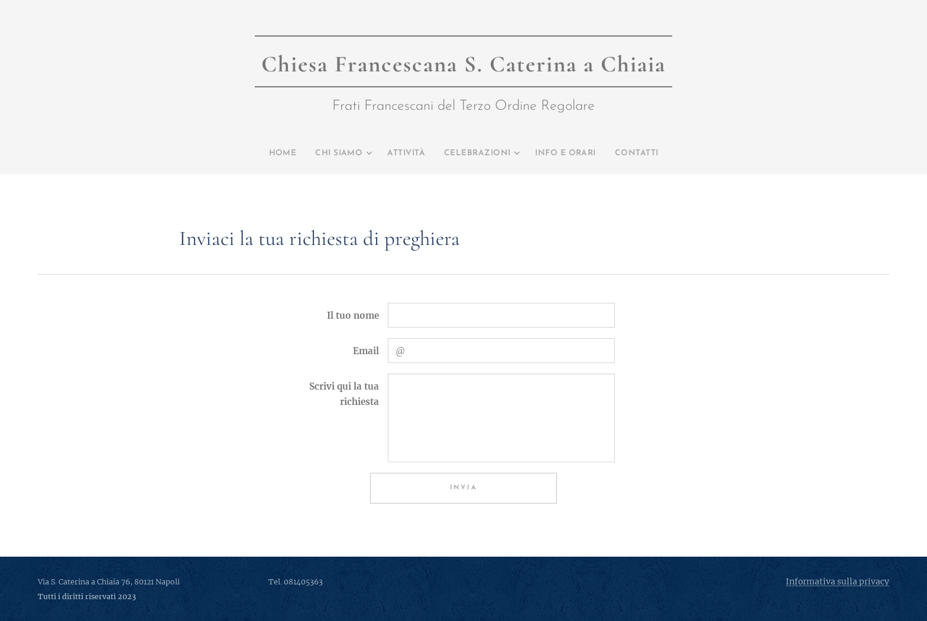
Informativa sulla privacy (837, 581)
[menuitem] (260, 153)
